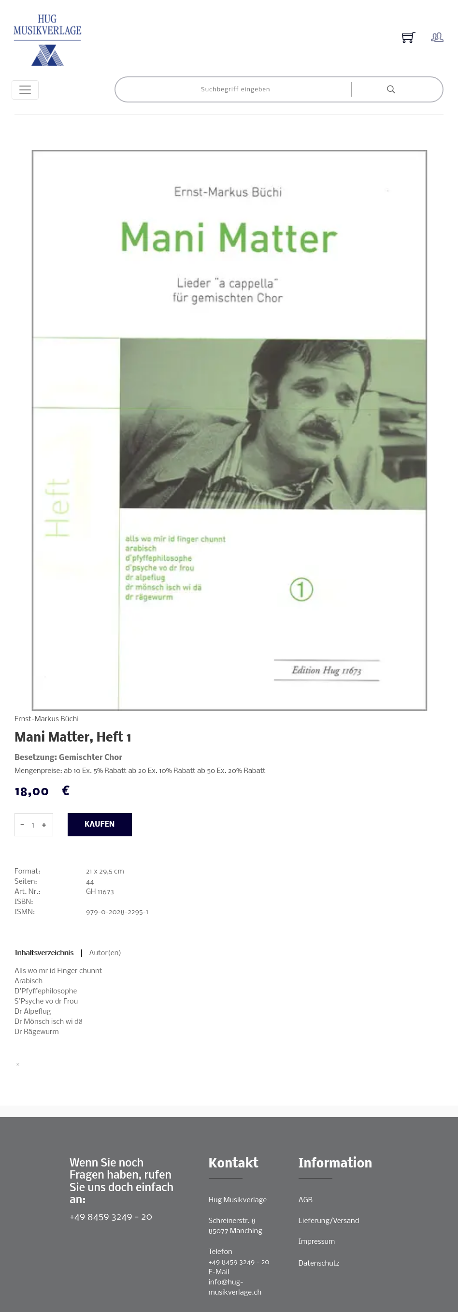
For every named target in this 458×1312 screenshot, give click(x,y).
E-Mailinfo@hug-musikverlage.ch (235, 1282)
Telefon (220, 1252)
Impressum (317, 1242)
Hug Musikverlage (238, 1200)
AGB (306, 1200)
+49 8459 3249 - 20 (111, 1217)
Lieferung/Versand (329, 1221)
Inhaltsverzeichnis (43, 953)
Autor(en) (105, 953)
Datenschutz (319, 1264)
